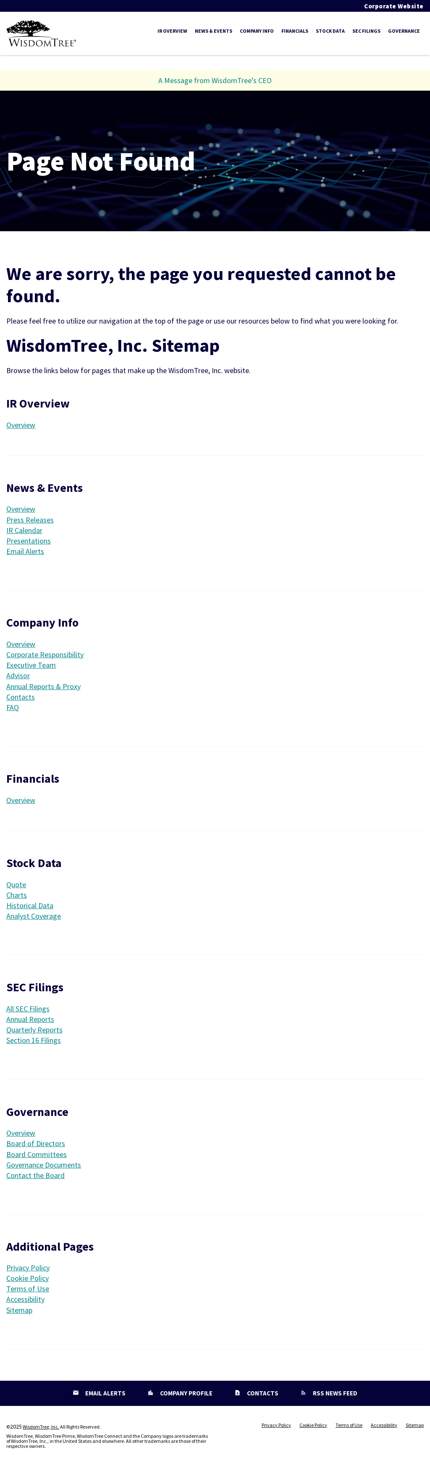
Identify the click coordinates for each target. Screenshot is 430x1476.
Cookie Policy (27, 1280)
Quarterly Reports (34, 1032)
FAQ (12, 709)
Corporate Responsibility (45, 656)
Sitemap (19, 1312)
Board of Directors (35, 1145)
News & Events (213, 31)
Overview (24, 427)
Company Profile (185, 1395)
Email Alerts (25, 553)
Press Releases (30, 522)
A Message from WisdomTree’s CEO (215, 82)
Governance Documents (43, 1167)
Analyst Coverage (33, 918)
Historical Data (29, 907)
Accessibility (25, 1301)
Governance (404, 31)
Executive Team (31, 667)
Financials (294, 31)
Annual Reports (30, 1021)
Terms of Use (27, 1291)
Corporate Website (394, 6)
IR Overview (172, 31)
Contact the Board (35, 1177)
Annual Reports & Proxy (43, 688)
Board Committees (36, 1156)
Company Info (257, 31)
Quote (16, 886)
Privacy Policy (28, 1270)
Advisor (18, 677)
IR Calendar (24, 532)
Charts (16, 897)
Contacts (20, 699)
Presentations (28, 543)
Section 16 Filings (33, 1042)
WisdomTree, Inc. (41, 1429)
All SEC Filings (28, 1011)
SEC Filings (366, 31)
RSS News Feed (334, 1395)
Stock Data (330, 31)
